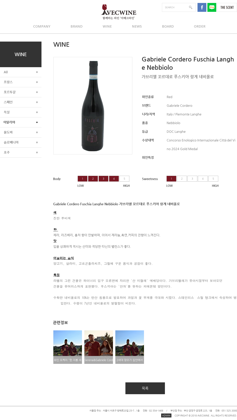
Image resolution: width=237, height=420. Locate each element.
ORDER (199, 26)
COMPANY (41, 26)
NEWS (137, 26)
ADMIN (166, 415)
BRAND (77, 26)
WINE (107, 26)
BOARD (168, 26)
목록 (145, 388)
